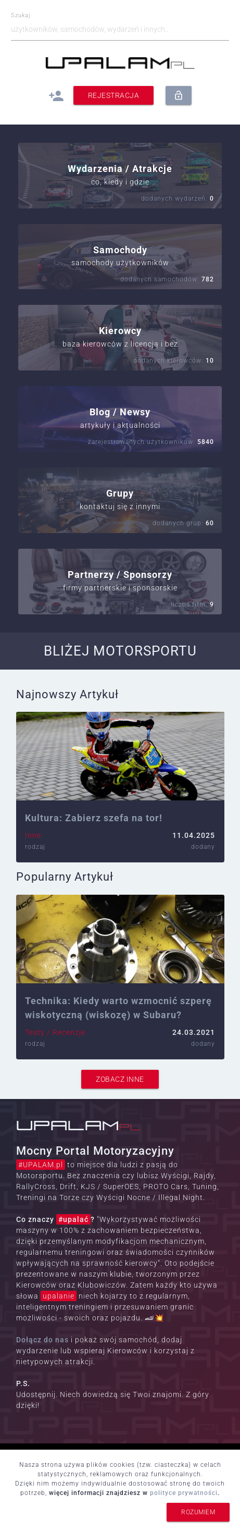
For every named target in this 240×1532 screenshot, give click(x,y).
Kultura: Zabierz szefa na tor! (93, 817)
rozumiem (198, 1512)
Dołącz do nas (42, 1340)
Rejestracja (114, 95)
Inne (33, 835)
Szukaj (21, 16)
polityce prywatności (184, 1493)
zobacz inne (120, 1079)
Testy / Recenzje (55, 1032)
